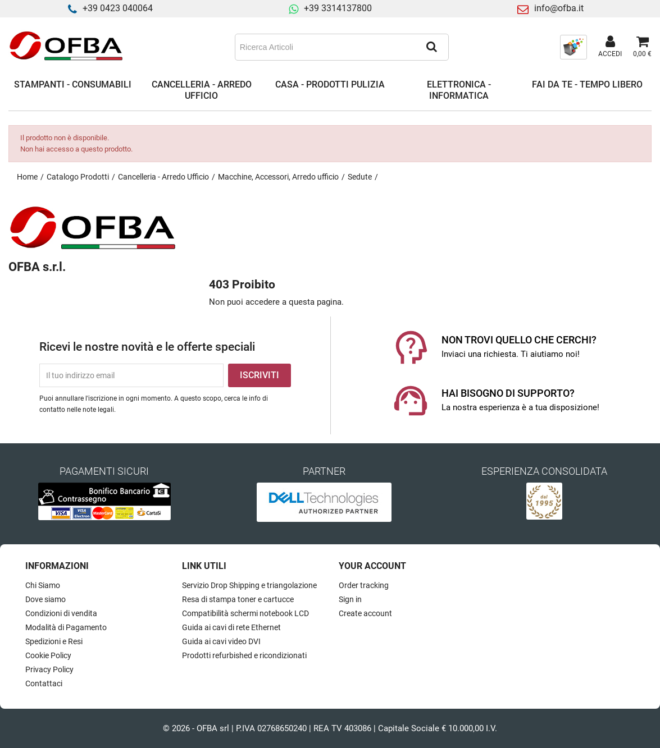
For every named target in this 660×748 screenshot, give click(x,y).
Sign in (350, 599)
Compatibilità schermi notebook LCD (245, 613)
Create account (365, 613)
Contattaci (43, 683)
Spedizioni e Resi (54, 641)
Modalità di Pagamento (66, 627)
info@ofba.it (559, 8)
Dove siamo (45, 599)
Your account (372, 566)
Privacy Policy (49, 669)
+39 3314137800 (338, 8)
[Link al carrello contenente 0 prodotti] (642, 47)
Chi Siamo (42, 585)
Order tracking (364, 585)
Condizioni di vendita (61, 613)
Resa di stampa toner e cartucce (238, 599)
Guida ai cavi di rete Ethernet (231, 627)
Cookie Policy (48, 655)
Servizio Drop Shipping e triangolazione (249, 585)
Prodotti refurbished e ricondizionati (244, 655)
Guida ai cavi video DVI (221, 641)
